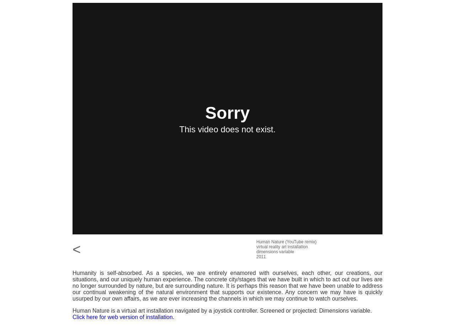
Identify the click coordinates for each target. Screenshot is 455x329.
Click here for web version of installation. (123, 317)
